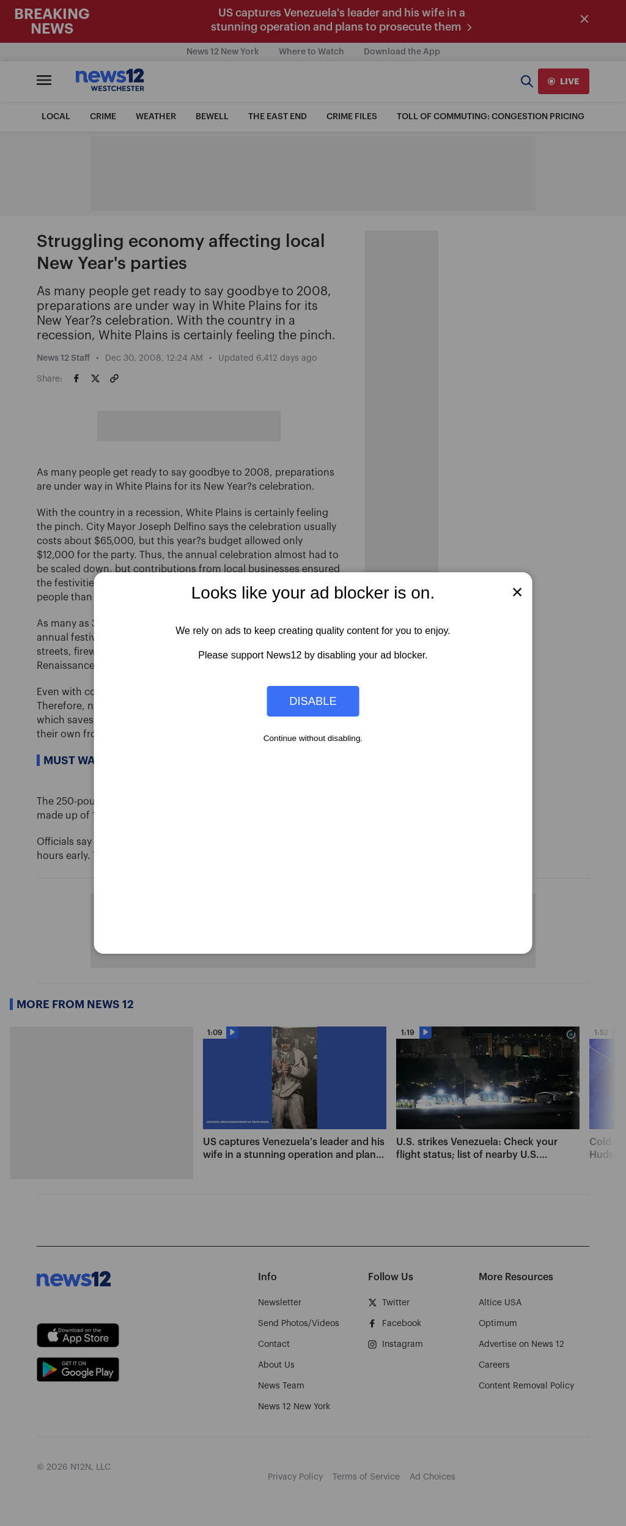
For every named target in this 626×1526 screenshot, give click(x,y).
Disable (313, 701)
